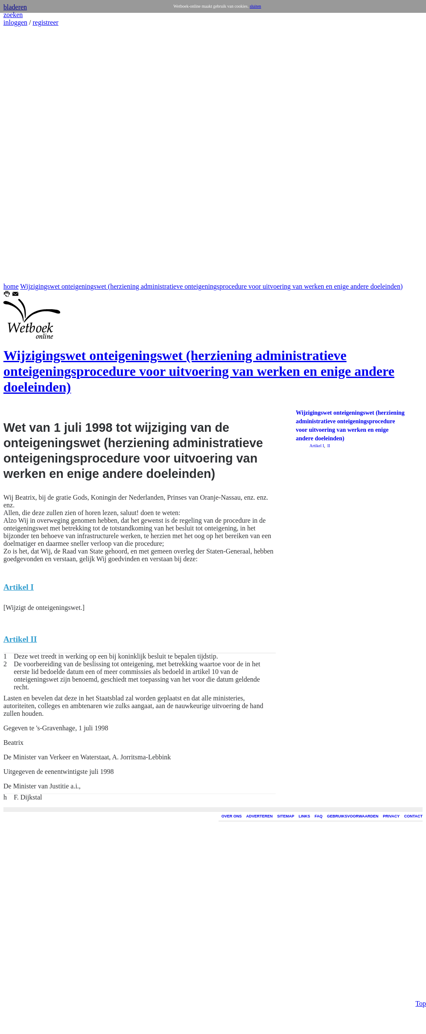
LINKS (304, 816)
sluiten (255, 6)
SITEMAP (285, 816)
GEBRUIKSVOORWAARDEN (352, 816)
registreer (45, 22)
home (11, 286)
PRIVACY (391, 816)
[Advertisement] (29, 154)
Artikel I (316, 445)
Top (420, 948)
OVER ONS (232, 816)
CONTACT (413, 816)
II (328, 445)
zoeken (13, 14)
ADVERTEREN (259, 816)
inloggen (15, 22)
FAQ (319, 816)
